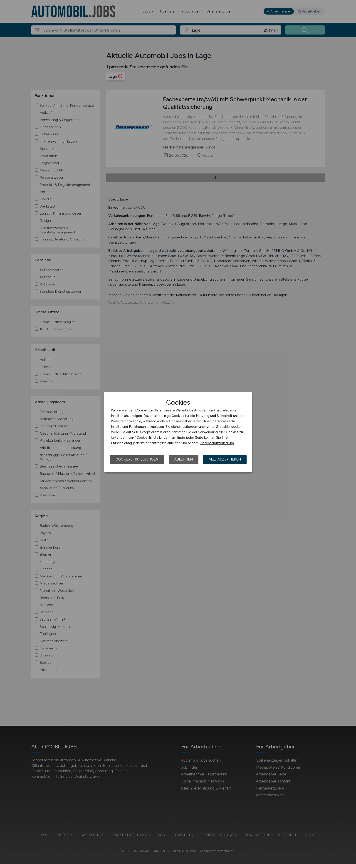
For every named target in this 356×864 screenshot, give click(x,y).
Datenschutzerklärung (217, 443)
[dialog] (178, 432)
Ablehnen (183, 459)
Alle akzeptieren (225, 459)
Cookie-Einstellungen (137, 459)
